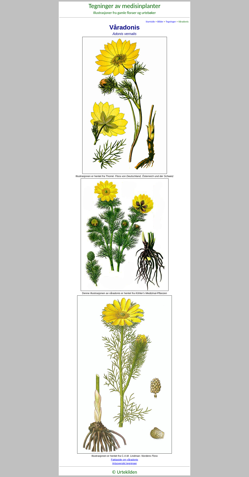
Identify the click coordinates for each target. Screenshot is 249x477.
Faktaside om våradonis (124, 459)
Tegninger (171, 21)
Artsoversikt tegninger (124, 463)
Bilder (160, 21)
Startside (150, 21)
